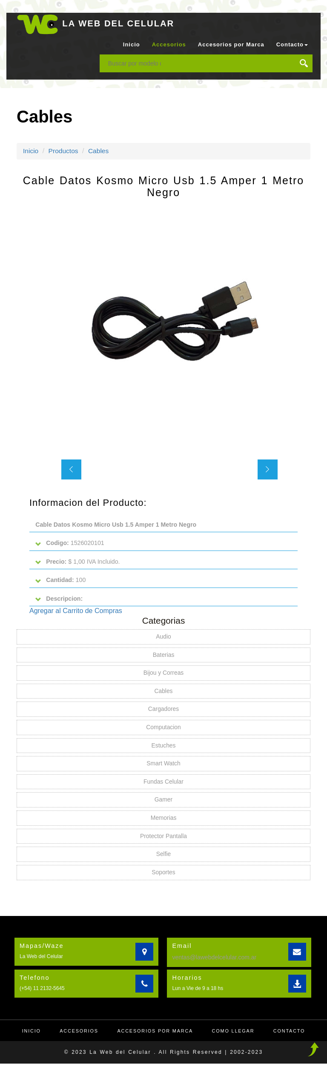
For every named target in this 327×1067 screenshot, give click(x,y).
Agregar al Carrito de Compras (75, 612)
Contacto (291, 1034)
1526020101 (70, 543)
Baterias (163, 656)
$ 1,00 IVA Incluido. (78, 562)
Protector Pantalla (163, 839)
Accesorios (169, 44)
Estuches (163, 747)
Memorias (163, 820)
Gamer (164, 802)
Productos (64, 150)
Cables (100, 150)
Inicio (131, 44)
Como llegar (235, 1034)
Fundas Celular (163, 784)
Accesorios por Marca (231, 44)
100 (60, 581)
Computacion (163, 729)
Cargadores (163, 711)
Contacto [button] (292, 44)
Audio (163, 637)
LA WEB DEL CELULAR (120, 23)
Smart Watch (163, 765)
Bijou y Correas (163, 674)
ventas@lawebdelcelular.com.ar (214, 960)
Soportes (163, 875)
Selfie (163, 857)
